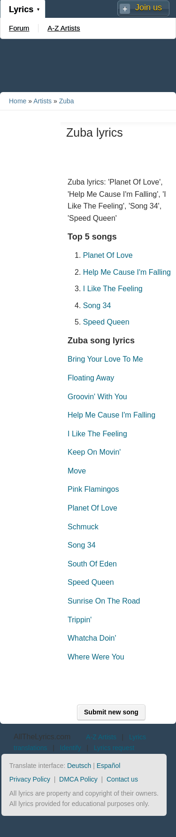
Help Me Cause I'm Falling (127, 272)
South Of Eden (92, 564)
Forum (19, 28)
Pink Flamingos (93, 489)
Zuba (66, 101)
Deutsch (79, 765)
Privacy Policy (29, 779)
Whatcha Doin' (92, 638)
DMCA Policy (78, 779)
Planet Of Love (108, 255)
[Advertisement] (88, 64)
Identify (70, 748)
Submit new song (111, 712)
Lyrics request (114, 748)
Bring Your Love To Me (105, 359)
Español (109, 765)
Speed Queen (106, 322)
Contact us (122, 779)
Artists (42, 101)
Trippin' (80, 620)
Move (77, 471)
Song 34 (97, 306)
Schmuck (83, 527)
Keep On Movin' (94, 452)
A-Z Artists (63, 28)
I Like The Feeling (113, 289)
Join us (148, 7)
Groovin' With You (97, 397)
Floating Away (91, 378)
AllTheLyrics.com (42, 737)
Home (17, 101)
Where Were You (96, 657)
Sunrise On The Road (104, 601)
